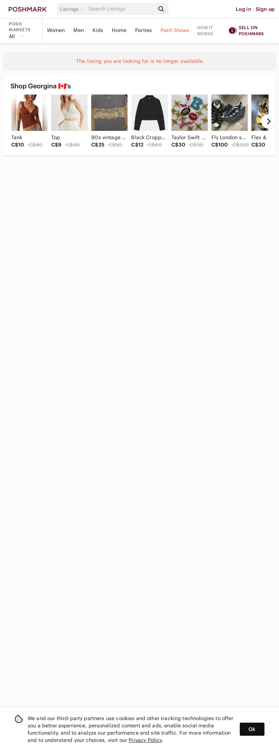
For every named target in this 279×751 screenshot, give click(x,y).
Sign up (265, 9)
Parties (143, 30)
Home (119, 30)
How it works (205, 30)
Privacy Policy (145, 740)
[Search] (121, 9)
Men (78, 30)
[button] (73, 9)
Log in (243, 9)
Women (56, 30)
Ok (251, 729)
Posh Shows (175, 30)
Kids (98, 30)
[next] (268, 121)
